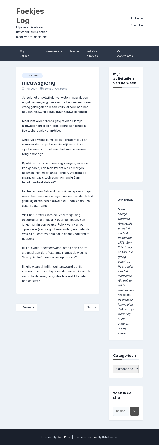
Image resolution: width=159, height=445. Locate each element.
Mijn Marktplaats (125, 53)
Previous (26, 307)
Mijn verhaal (25, 53)
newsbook (90, 437)
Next (91, 307)
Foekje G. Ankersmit (55, 88)
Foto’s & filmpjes (92, 53)
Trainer (74, 51)
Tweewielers (53, 51)
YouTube (137, 25)
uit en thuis (32, 75)
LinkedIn (137, 18)
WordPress (64, 437)
